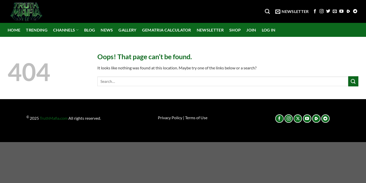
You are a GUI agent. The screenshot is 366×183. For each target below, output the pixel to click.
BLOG (89, 29)
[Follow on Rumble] (348, 11)
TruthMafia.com (54, 118)
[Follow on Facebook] (315, 11)
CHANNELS (66, 30)
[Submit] (353, 81)
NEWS (107, 29)
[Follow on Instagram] (321, 11)
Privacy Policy (170, 117)
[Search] (267, 11)
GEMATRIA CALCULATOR (166, 29)
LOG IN (269, 29)
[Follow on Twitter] (328, 11)
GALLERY (127, 29)
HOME (14, 29)
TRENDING (37, 29)
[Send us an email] (335, 11)
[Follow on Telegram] (355, 11)
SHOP (235, 29)
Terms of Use (196, 117)
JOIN (251, 29)
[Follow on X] (298, 118)
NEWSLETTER (210, 29)
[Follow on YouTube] (341, 11)
